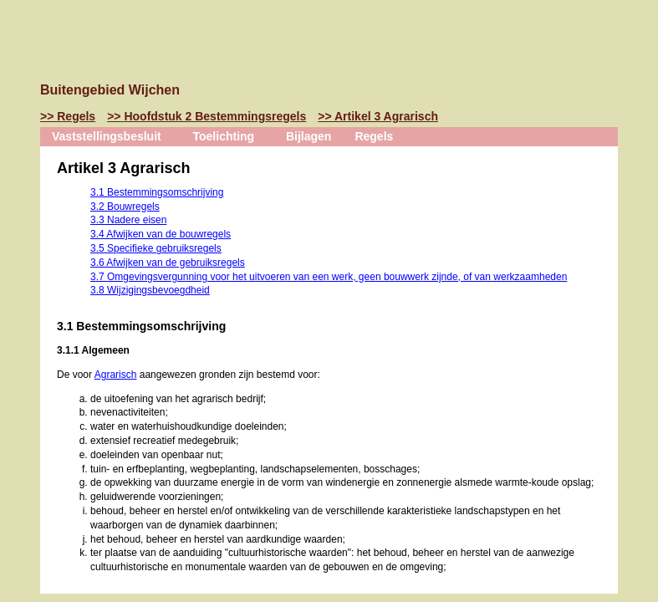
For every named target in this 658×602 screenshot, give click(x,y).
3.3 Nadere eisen (128, 220)
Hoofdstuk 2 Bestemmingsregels (215, 116)
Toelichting (224, 136)
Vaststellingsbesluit (106, 136)
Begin (20, 156)
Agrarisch (115, 374)
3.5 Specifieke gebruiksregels (156, 248)
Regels (76, 116)
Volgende (20, 206)
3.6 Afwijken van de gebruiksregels (167, 262)
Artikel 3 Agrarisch (386, 116)
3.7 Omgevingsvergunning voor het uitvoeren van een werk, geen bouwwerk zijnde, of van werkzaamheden (328, 277)
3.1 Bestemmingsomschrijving (156, 192)
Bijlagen (308, 136)
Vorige (20, 181)
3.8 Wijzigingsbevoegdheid (150, 290)
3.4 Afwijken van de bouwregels (160, 234)
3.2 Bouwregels (125, 206)
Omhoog (20, 232)
